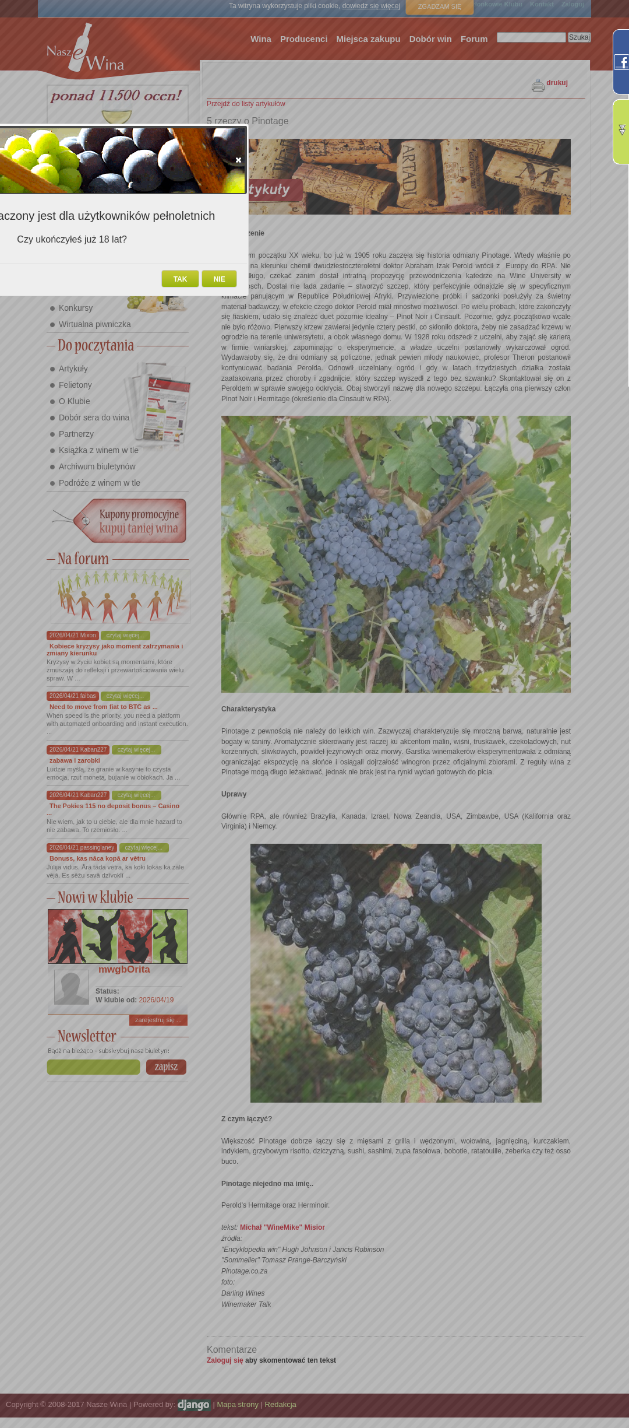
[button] (238, 160)
